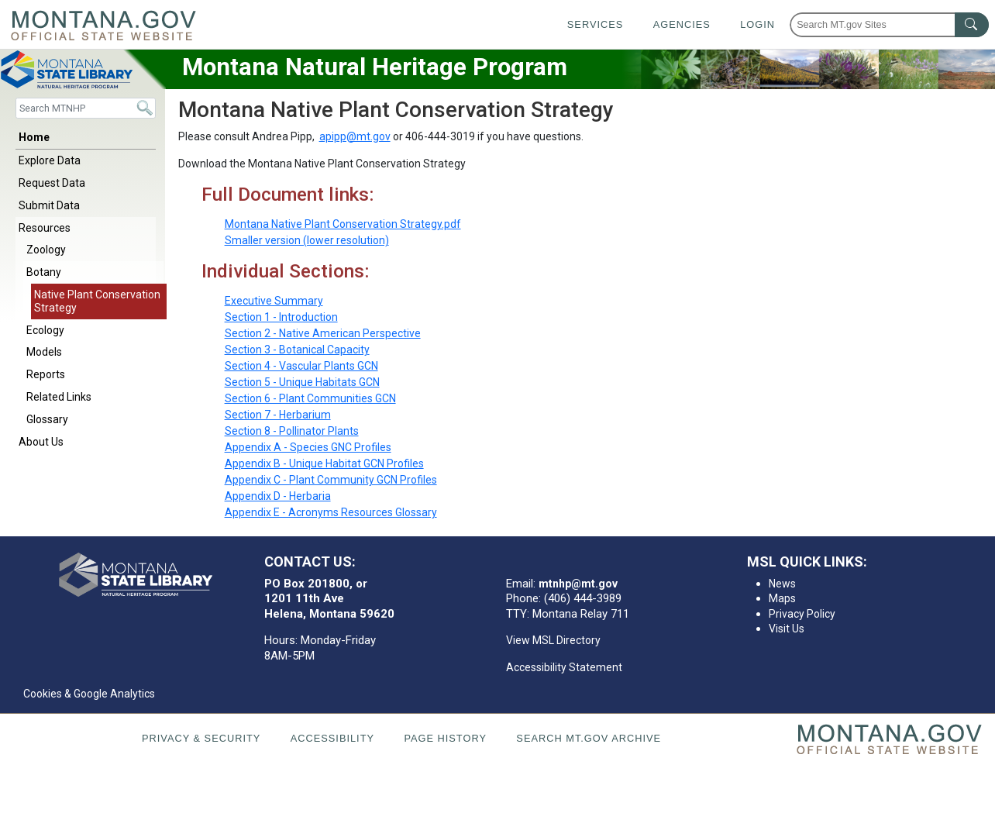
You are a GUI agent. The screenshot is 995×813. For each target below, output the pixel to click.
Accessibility (332, 738)
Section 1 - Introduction (281, 317)
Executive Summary (274, 301)
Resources (45, 228)
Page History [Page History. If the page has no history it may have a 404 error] (445, 738)
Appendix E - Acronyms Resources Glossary (331, 512)
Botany (43, 272)
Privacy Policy (802, 614)
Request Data (52, 183)
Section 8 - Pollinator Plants (292, 431)
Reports (45, 374)
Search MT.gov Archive (588, 738)
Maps (782, 598)
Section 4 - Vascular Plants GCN (301, 366)
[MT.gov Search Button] (972, 24)
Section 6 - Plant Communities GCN (310, 398)
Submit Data (49, 205)
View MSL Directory (553, 640)
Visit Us (786, 628)
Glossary (47, 419)
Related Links (58, 397)
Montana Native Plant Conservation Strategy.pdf (343, 224)
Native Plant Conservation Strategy (97, 301)
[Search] (85, 108)
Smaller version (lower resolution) (307, 240)
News (782, 583)
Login (757, 24)
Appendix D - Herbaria (278, 496)
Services (595, 24)
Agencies (682, 24)
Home (34, 137)
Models (44, 352)
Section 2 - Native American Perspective (323, 333)
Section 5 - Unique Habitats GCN (302, 382)
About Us (41, 442)
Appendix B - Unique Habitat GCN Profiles (324, 463)
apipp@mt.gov (355, 136)
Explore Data (50, 160)
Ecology (45, 330)
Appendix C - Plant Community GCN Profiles (331, 480)
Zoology (46, 249)
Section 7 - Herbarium (278, 414)
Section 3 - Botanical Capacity (297, 349)
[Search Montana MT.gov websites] (889, 24)
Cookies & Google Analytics (89, 693)
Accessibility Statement (564, 667)
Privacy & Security (201, 738)
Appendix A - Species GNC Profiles (308, 447)
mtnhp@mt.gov (578, 583)
